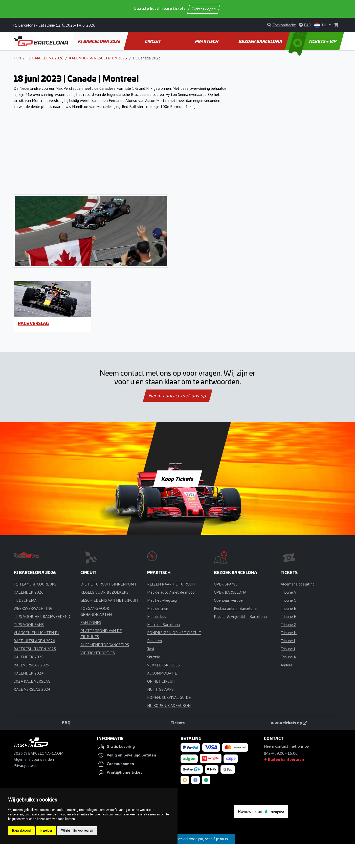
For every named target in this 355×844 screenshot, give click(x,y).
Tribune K (288, 656)
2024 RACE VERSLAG (32, 681)
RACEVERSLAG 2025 (31, 664)
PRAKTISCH (206, 41)
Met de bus (156, 616)
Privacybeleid (25, 765)
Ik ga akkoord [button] (21, 830)
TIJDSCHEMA (25, 600)
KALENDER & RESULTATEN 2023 (98, 57)
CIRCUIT (153, 41)
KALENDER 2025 (28, 656)
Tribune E (288, 608)
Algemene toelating (298, 584)
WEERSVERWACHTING (33, 608)
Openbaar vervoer (229, 600)
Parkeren (154, 640)
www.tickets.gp (289, 723)
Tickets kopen (203, 8)
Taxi (150, 648)
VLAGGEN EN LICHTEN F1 (36, 632)
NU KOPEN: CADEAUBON (169, 705)
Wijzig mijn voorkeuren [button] (77, 830)
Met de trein (157, 608)
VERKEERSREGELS (163, 664)
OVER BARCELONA (230, 592)
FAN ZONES (90, 622)
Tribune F (288, 616)
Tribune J (288, 648)
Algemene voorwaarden (34, 759)
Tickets (178, 723)
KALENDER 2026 (28, 592)
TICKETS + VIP (313, 41)
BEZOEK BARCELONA (260, 41)
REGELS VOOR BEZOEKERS (104, 592)
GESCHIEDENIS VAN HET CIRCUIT (109, 600)
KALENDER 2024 (28, 673)
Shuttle (153, 656)
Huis (17, 57)
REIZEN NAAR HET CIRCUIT (171, 584)
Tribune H (289, 632)
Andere (286, 664)
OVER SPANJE (226, 584)
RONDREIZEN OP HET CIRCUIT (174, 632)
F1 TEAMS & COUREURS (35, 584)
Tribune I (288, 640)
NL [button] (321, 25)
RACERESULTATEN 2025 (35, 648)
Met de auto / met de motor (171, 592)
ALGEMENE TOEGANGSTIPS (104, 644)
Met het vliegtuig (162, 600)
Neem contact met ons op (177, 395)
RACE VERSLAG (33, 323)
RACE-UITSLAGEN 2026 (34, 640)
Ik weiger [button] (46, 830)
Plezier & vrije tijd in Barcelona (240, 616)
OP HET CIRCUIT (161, 681)
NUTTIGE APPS (160, 689)
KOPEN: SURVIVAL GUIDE (169, 697)
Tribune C (288, 600)
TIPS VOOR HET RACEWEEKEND (42, 616)
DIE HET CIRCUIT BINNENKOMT (108, 584)
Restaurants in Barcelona (235, 608)
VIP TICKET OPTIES (97, 652)
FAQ (66, 723)
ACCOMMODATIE (162, 673)
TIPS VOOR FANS (29, 624)
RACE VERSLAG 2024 (32, 689)
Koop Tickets (177, 478)
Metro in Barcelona (163, 624)
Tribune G (288, 624)
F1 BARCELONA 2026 (99, 41)
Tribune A (288, 592)
